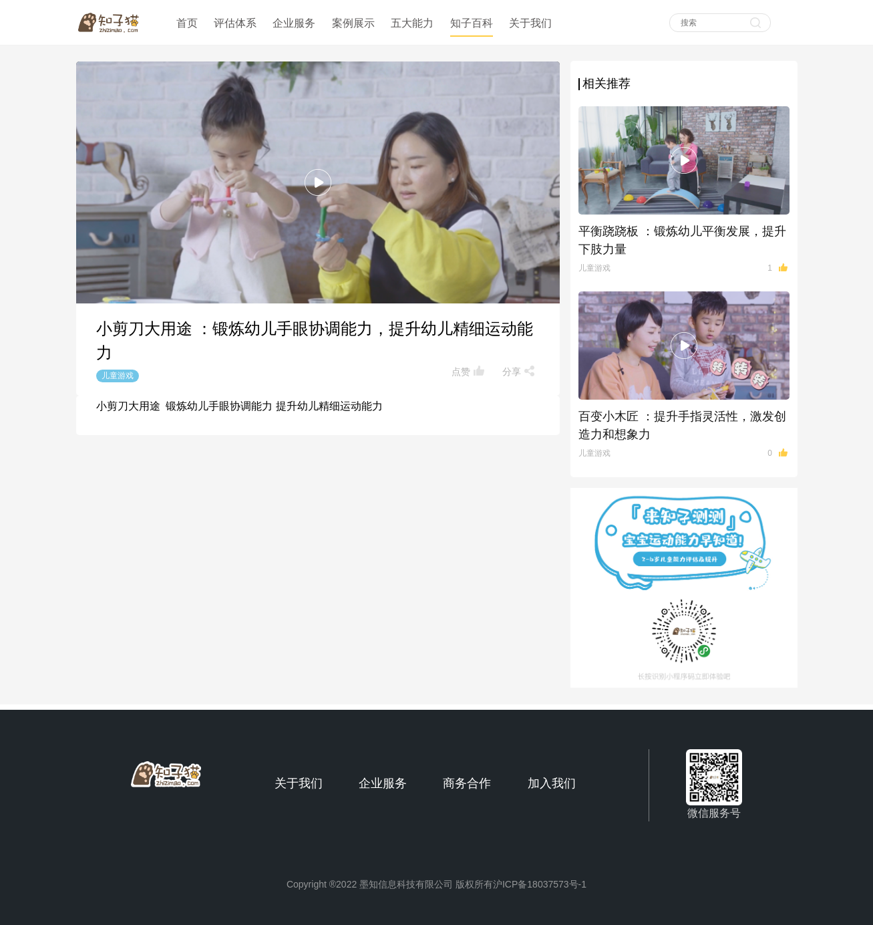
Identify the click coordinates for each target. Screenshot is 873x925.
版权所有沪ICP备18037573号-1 (521, 884)
